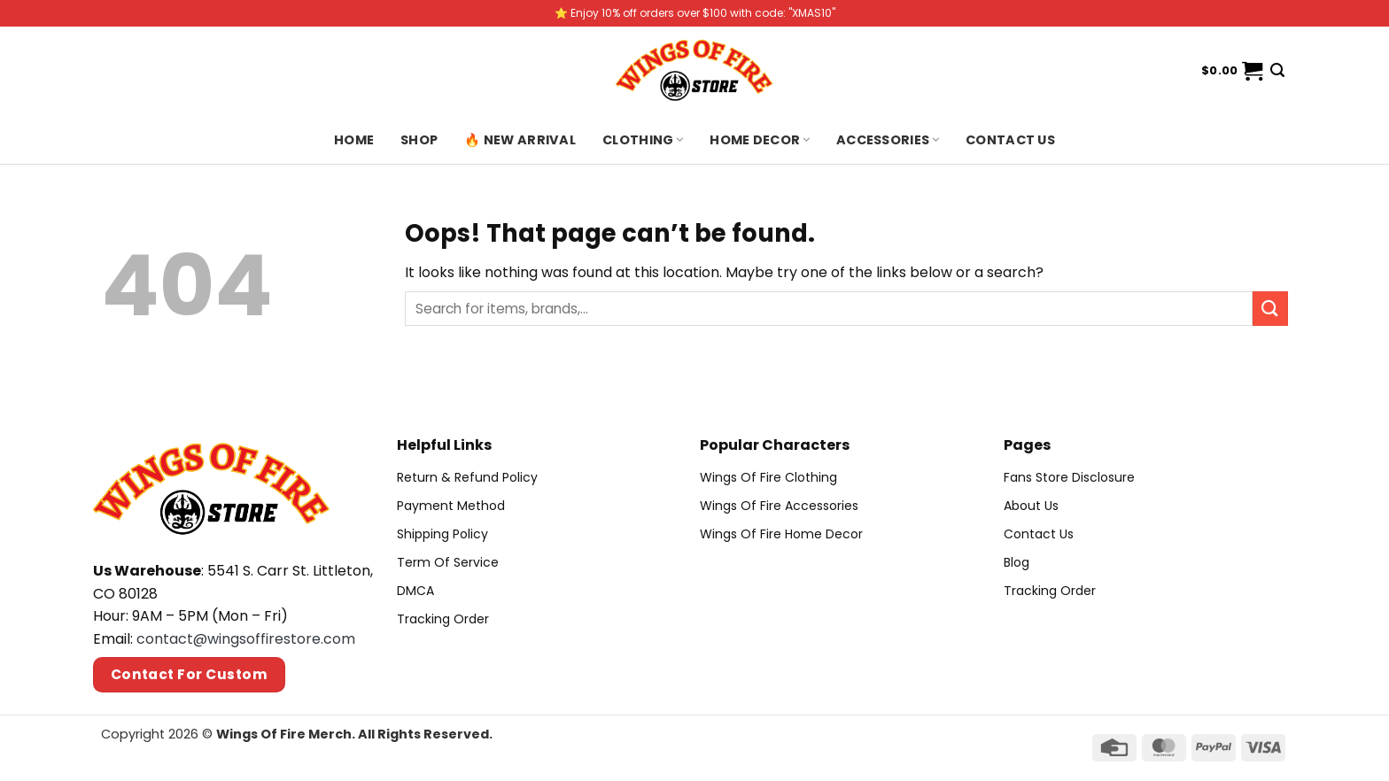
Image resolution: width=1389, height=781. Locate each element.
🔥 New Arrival (520, 140)
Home (354, 140)
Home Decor (760, 140)
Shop (419, 140)
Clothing (642, 140)
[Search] (1277, 70)
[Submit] (1270, 308)
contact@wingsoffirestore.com (245, 639)
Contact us (1010, 140)
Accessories (887, 140)
